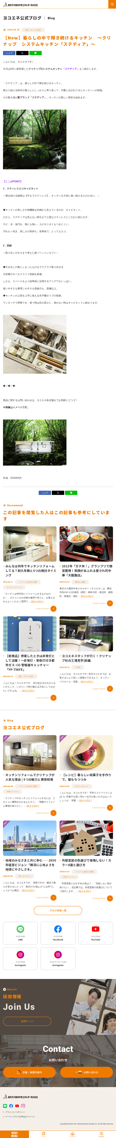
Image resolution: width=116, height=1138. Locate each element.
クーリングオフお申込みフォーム (20, 1117)
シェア (9, 53)
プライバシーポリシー (15, 1113)
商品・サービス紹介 (33, 30)
